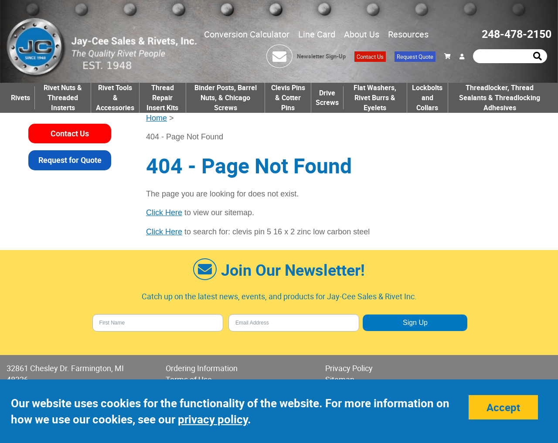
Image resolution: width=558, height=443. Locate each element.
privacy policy (213, 419)
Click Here (164, 212)
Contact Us (370, 57)
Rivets (20, 97)
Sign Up (415, 322)
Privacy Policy (349, 368)
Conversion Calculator (246, 34)
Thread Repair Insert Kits (162, 97)
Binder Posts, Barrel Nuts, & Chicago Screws (225, 97)
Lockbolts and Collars (427, 97)
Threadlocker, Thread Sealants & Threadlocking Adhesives (499, 97)
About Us (361, 34)
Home (156, 118)
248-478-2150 (516, 34)
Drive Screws (327, 98)
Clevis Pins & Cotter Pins (288, 97)
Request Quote (415, 57)
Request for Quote (70, 160)
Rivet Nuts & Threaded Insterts (63, 97)
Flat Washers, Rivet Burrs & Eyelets (375, 97)
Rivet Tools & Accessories (115, 97)
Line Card (316, 34)
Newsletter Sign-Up (321, 56)
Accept (503, 407)
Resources (408, 34)
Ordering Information (202, 368)
